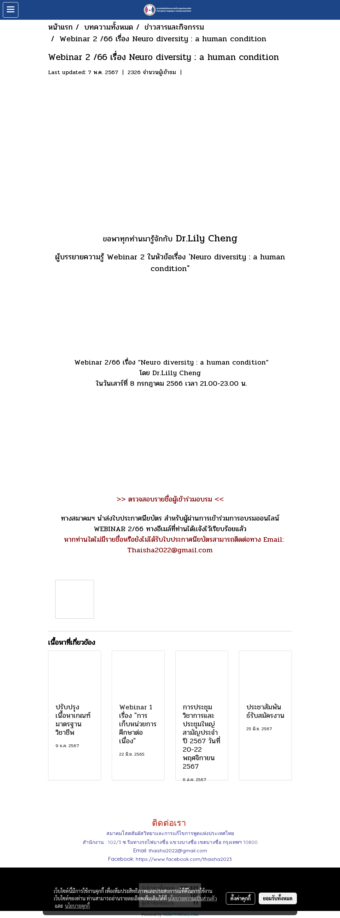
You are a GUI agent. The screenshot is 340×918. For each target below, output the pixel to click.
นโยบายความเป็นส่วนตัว (192, 898)
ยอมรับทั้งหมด (278, 898)
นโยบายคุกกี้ (77, 905)
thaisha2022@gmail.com (177, 850)
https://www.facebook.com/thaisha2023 (184, 859)
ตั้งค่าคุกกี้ (240, 898)
